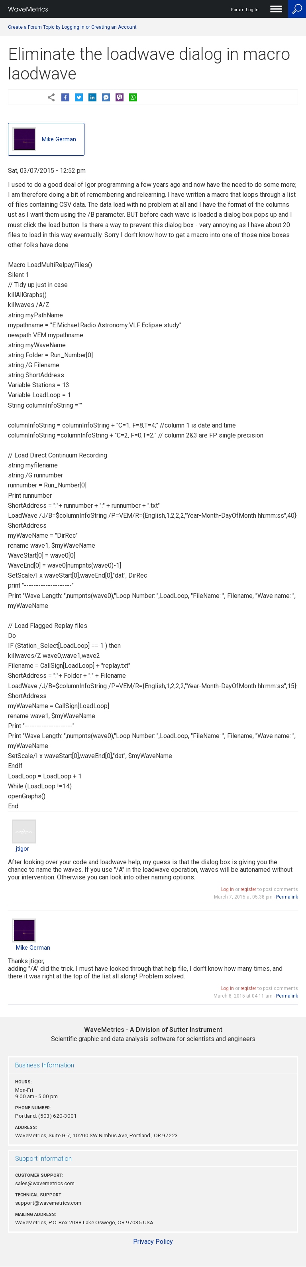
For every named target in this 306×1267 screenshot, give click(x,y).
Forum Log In (245, 9)
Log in (227, 889)
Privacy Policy (153, 1241)
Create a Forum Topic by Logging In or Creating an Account (72, 27)
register (248, 889)
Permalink (287, 897)
